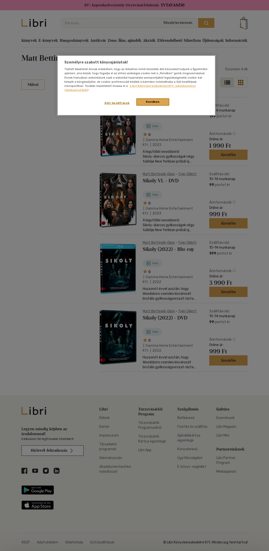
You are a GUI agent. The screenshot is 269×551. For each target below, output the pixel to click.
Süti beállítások (117, 103)
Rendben (152, 101)
